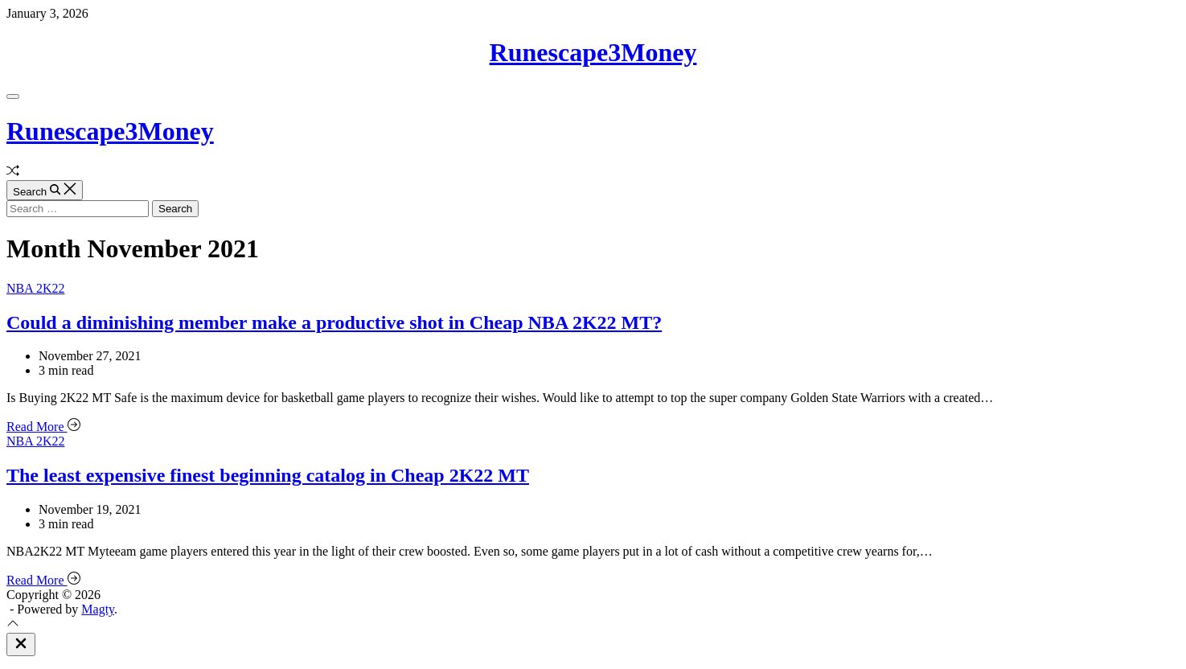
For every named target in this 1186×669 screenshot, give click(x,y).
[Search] (44, 190)
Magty (97, 609)
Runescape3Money (593, 52)
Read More (43, 426)
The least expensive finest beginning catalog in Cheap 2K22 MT (267, 475)
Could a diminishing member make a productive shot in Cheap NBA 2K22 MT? (334, 322)
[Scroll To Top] (12, 625)
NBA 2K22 (35, 288)
